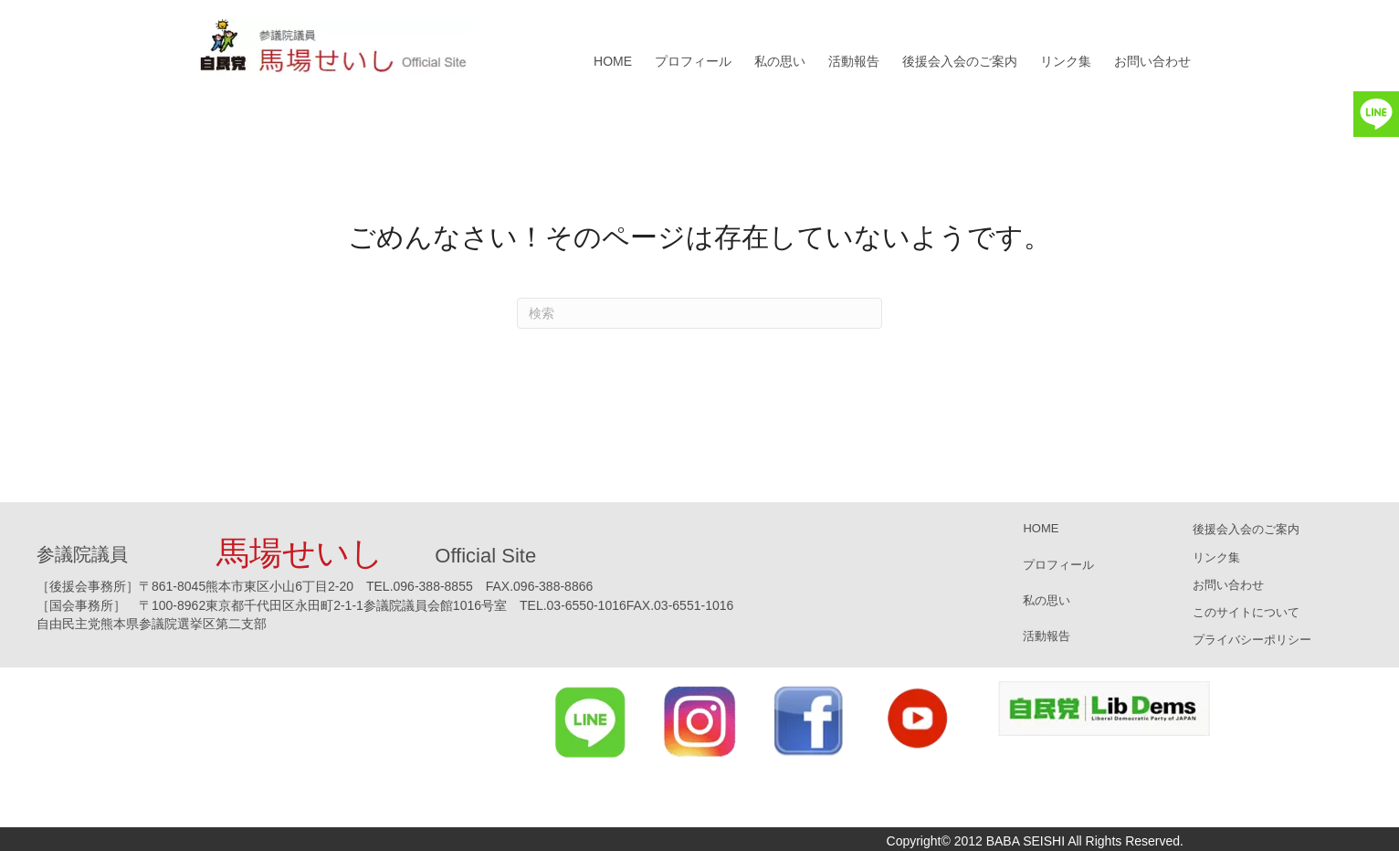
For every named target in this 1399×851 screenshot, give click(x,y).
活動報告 (853, 61)
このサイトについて (1246, 612)
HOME (613, 61)
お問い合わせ (1152, 61)
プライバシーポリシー (1252, 639)
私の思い (779, 61)
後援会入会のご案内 (959, 61)
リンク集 (1065, 61)
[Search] (699, 313)
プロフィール (693, 61)
